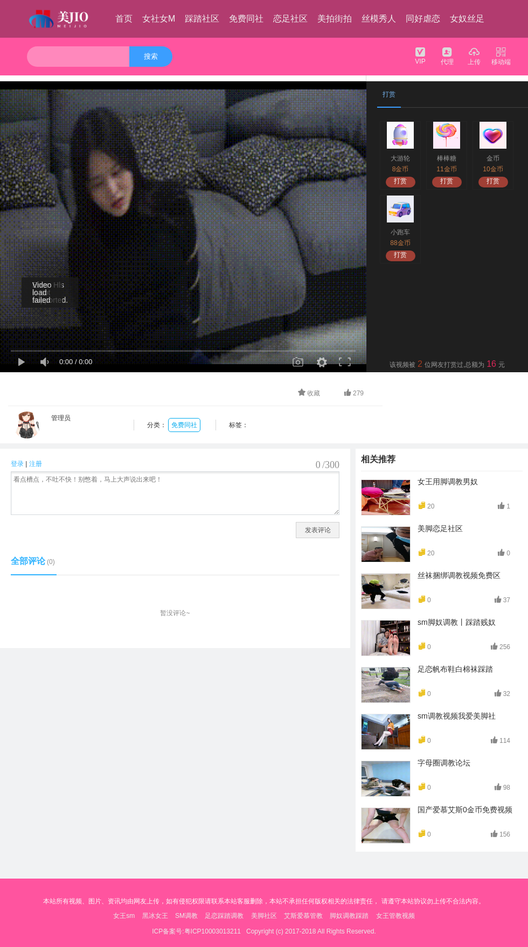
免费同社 (246, 18)
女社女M (158, 18)
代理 (447, 56)
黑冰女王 (155, 916)
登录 (17, 464)
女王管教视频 (395, 916)
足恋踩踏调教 (224, 916)
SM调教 (186, 916)
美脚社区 (264, 916)
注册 (35, 464)
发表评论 (318, 530)
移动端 (501, 56)
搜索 (151, 56)
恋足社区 (290, 18)
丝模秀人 (379, 18)
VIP (420, 55)
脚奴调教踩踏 (349, 916)
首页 (124, 18)
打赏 (400, 181)
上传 (474, 56)
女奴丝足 (467, 18)
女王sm (124, 916)
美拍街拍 (334, 18)
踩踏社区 (202, 18)
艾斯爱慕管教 (303, 916)
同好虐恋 (423, 18)
